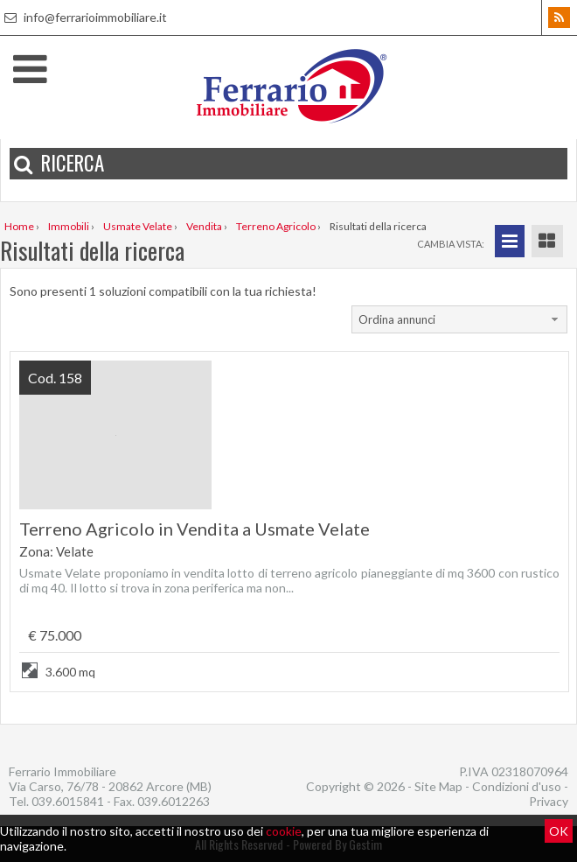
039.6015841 (67, 801)
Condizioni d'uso (516, 786)
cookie (284, 830)
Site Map (438, 786)
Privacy (548, 801)
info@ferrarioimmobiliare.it (83, 17)
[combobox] (459, 319)
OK (558, 830)
